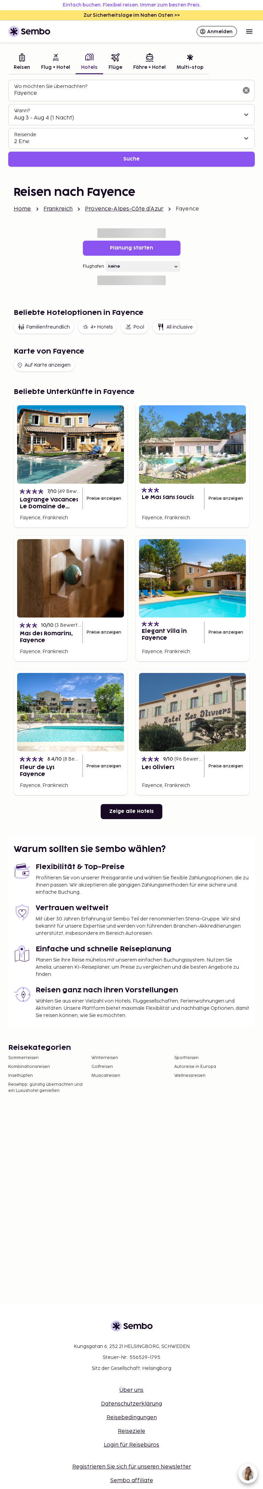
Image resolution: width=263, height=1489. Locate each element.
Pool (134, 326)
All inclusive (174, 327)
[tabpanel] (131, 123)
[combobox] (126, 93)
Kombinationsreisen (29, 1066)
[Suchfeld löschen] (246, 90)
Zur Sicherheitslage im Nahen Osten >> (132, 15)
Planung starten (131, 248)
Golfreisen (102, 1066)
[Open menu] (249, 31)
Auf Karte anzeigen (43, 365)
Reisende (25, 135)
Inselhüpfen (20, 1075)
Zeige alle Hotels (131, 811)
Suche (131, 159)
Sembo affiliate (131, 1480)
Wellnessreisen (189, 1075)
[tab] (22, 62)
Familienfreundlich (44, 326)
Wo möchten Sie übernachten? (50, 86)
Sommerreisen (23, 1057)
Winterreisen (104, 1057)
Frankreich (58, 209)
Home (22, 209)
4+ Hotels (97, 326)
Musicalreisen (105, 1075)
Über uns (131, 1390)
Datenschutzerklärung (131, 1404)
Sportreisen (186, 1057)
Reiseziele (131, 1431)
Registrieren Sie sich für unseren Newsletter (131, 1467)
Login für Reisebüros (131, 1445)
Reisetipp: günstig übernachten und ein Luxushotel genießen (45, 1087)
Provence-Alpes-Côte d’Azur (124, 209)
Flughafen (93, 266)
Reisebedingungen (132, 1417)
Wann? (22, 111)
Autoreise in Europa (195, 1066)
